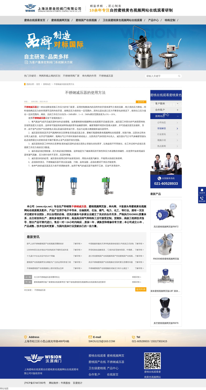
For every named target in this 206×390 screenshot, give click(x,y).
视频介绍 (161, 140)
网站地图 (4, 388)
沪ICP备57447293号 (35, 383)
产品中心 (153, 20)
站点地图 (94, 380)
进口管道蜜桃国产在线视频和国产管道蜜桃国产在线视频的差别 (114, 256)
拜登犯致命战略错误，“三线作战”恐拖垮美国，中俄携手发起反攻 (115, 250)
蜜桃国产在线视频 (86, 20)
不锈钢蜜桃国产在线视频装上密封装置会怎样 (45, 268)
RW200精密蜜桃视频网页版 (166, 259)
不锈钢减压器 (106, 75)
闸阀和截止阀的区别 (49, 75)
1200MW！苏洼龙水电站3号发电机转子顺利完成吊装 (47, 250)
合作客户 (94, 374)
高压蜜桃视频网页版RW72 (166, 227)
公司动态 (161, 122)
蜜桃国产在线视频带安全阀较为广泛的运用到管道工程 (49, 262)
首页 (38, 84)
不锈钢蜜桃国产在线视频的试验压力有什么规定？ (109, 268)
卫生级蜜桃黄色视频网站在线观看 (122, 20)
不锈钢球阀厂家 (71, 75)
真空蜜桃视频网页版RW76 (166, 323)
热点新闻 (161, 146)
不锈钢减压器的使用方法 (64, 84)
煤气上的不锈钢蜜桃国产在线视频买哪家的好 (45, 244)
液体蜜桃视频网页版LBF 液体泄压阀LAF (169, 291)
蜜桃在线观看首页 (34, 20)
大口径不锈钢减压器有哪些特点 (47, 277)
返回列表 (141, 102)
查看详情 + (136, 277)
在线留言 (113, 374)
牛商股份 (65, 383)
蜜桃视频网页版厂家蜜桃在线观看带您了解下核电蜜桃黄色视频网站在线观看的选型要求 (70, 282)
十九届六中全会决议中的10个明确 (41, 256)
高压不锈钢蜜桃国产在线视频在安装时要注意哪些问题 (111, 262)
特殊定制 (170, 20)
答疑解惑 (161, 128)
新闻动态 (47, 84)
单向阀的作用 (89, 75)
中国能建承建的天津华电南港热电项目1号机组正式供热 (111, 244)
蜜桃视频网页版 (60, 20)
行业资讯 (161, 134)
